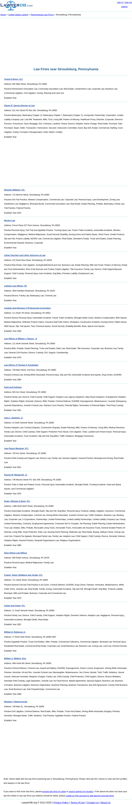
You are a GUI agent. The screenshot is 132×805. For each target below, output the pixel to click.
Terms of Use (78, 802)
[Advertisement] (66, 41)
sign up (128, 2)
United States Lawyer (18, 14)
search (124, 6)
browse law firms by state (54, 791)
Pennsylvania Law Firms (42, 14)
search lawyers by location (81, 791)
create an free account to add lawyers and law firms (90, 795)
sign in (120, 2)
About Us (106, 802)
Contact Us (93, 802)
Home (3, 14)
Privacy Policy (61, 802)
